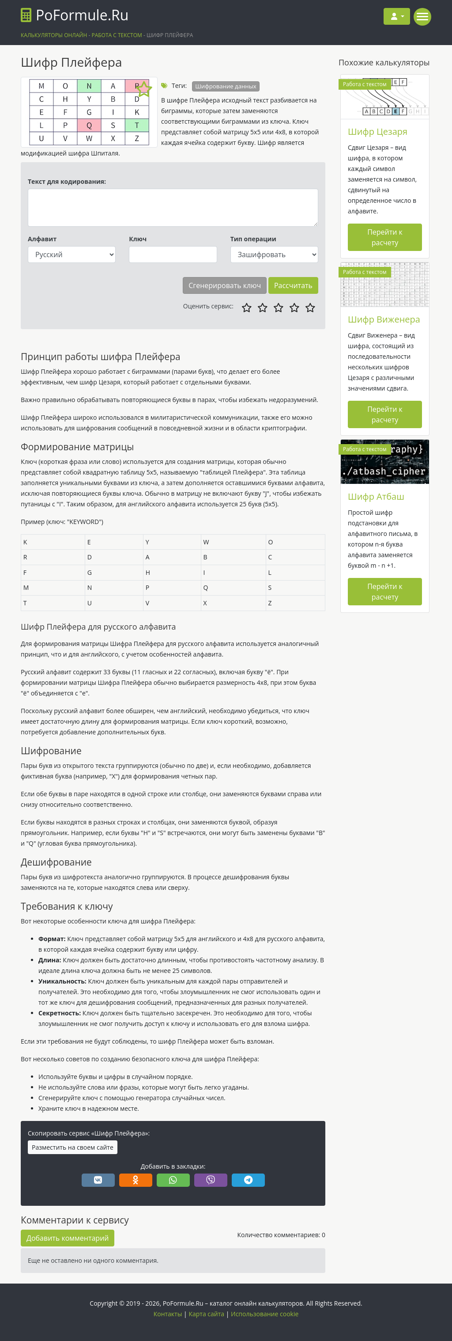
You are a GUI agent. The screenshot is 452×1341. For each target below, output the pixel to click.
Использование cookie (264, 1314)
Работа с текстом (365, 84)
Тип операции (253, 239)
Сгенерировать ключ (224, 285)
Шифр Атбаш (376, 496)
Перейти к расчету (385, 237)
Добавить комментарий (67, 1238)
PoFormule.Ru (74, 14)
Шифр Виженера (384, 319)
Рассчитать (293, 285)
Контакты (168, 1314)
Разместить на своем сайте (72, 1147)
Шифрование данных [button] (225, 86)
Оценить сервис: (208, 306)
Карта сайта (206, 1314)
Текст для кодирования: (67, 181)
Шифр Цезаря (377, 131)
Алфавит (42, 239)
